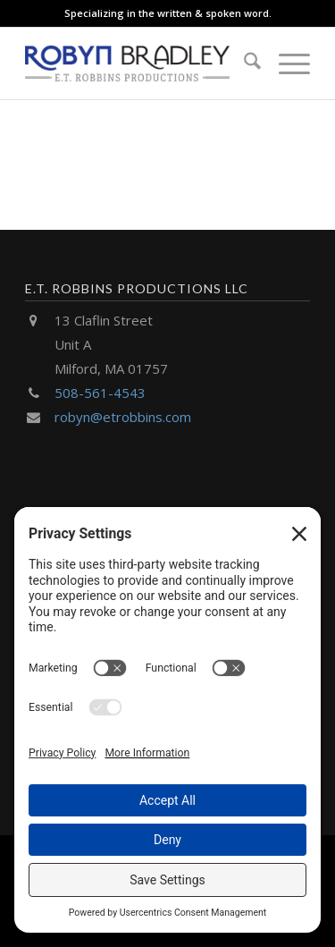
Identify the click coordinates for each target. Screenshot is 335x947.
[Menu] (285, 63)
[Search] (243, 63)
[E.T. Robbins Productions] (139, 63)
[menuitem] (243, 63)
